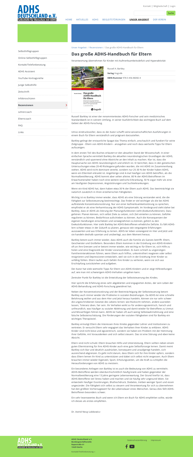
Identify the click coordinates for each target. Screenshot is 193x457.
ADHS (95, 19)
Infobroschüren (26, 98)
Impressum (156, 440)
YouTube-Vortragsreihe (30, 78)
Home (68, 19)
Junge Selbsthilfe (27, 84)
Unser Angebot (139, 19)
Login (172, 6)
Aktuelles (82, 19)
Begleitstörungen (113, 19)
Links (21, 132)
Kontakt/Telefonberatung (31, 64)
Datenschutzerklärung (137, 440)
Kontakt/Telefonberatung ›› (83, 451)
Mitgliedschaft (160, 6)
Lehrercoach (25, 111)
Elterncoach (24, 118)
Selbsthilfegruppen (28, 51)
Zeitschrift (23, 91)
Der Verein (159, 19)
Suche (171, 13)
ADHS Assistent (26, 71)
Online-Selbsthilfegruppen (32, 57)
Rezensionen (96, 47)
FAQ (20, 125)
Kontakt (147, 6)
